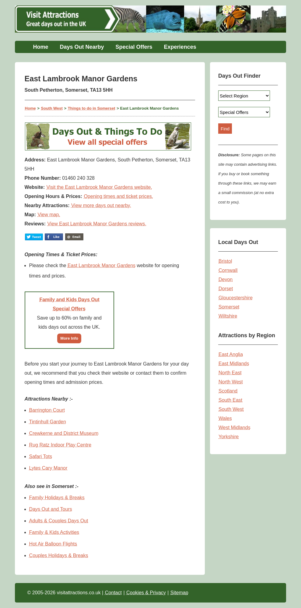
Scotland (228, 391)
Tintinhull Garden (47, 421)
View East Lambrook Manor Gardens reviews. (96, 223)
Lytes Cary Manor (48, 468)
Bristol (225, 261)
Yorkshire (229, 436)
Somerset (229, 306)
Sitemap (179, 592)
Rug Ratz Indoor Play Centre (60, 444)
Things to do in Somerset (91, 108)
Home (40, 47)
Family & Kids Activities (54, 532)
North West (231, 381)
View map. (48, 214)
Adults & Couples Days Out (58, 520)
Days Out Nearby (82, 47)
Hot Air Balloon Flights (53, 543)
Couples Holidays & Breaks (58, 555)
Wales (225, 418)
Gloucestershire (236, 297)
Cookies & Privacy (146, 592)
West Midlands (234, 427)
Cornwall (228, 270)
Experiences (180, 47)
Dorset (226, 288)
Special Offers (134, 47)
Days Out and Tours (50, 509)
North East (230, 372)
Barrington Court (47, 410)
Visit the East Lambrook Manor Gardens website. (99, 187)
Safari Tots (40, 456)
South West (52, 108)
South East (230, 400)
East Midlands (234, 363)
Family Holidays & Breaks (57, 497)
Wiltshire (228, 316)
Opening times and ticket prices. (118, 196)
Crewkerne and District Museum (64, 433)
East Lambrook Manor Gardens (101, 265)
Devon (226, 279)
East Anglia (231, 354)
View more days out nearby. (101, 205)
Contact (113, 592)
